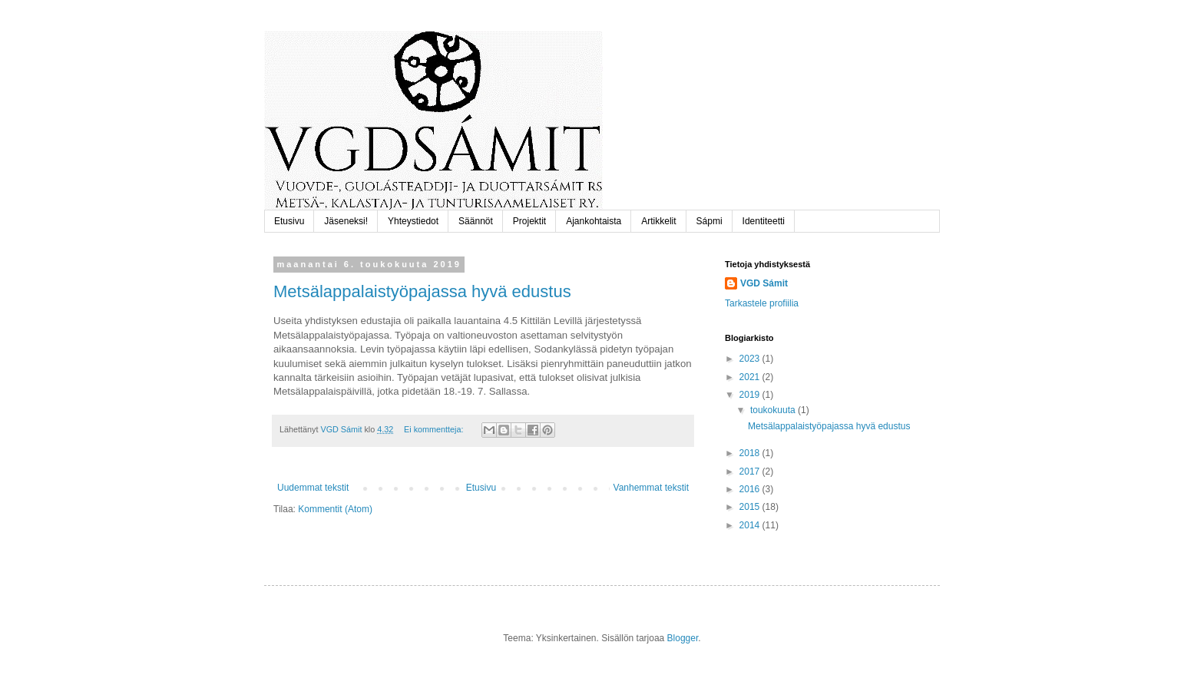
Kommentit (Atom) (335, 509)
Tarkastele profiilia (762, 303)
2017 (750, 471)
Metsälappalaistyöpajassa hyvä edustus (422, 291)
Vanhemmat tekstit (651, 487)
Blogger (683, 638)
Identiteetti (764, 221)
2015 (750, 506)
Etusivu (289, 221)
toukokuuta (774, 410)
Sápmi (709, 221)
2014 (750, 525)
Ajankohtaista (593, 221)
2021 (750, 377)
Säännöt (475, 221)
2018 (750, 453)
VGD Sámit (764, 283)
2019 (750, 394)
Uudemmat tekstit (313, 487)
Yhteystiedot (413, 221)
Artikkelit (658, 221)
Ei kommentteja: (434, 429)
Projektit (529, 221)
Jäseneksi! (346, 221)
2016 (750, 489)
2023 (750, 358)
